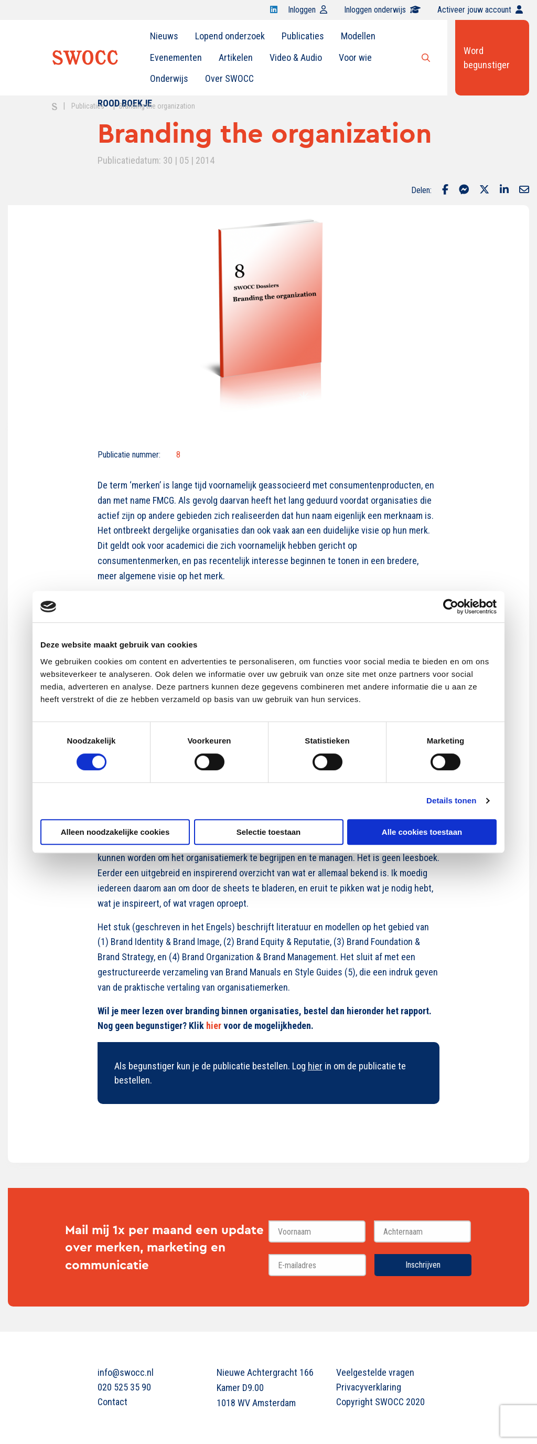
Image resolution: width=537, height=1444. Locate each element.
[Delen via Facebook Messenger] (464, 190)
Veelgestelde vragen (375, 1372)
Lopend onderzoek (230, 35)
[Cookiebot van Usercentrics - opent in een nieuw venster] (451, 606)
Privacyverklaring (368, 1387)
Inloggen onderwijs (382, 10)
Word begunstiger (487, 57)
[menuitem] (164, 36)
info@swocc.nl (126, 1372)
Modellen (358, 35)
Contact (112, 1401)
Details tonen (451, 800)
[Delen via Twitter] (484, 190)
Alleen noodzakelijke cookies (115, 831)
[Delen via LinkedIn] (504, 190)
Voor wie (355, 57)
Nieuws (164, 35)
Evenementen (176, 57)
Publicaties (303, 35)
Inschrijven (423, 1265)
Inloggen (307, 10)
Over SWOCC (229, 78)
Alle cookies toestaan (422, 831)
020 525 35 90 (124, 1387)
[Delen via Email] (524, 190)
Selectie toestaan (269, 831)
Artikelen (236, 57)
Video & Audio (296, 57)
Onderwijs (169, 78)
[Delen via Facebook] (445, 190)
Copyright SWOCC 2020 (380, 1401)
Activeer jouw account (480, 10)
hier (213, 1025)
